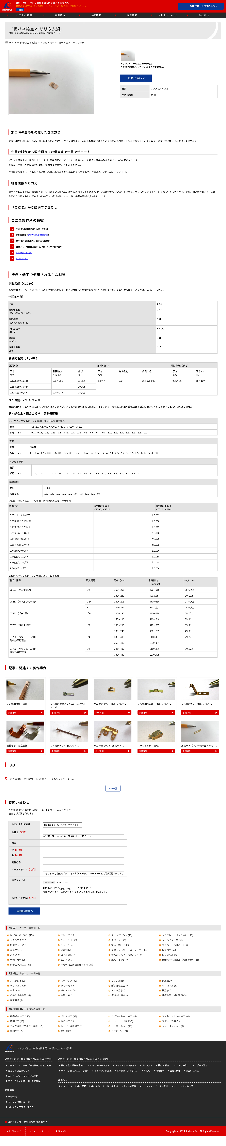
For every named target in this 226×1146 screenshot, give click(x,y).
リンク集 (62, 1132)
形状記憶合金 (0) (120, 986)
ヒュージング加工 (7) (122, 1022)
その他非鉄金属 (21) (20, 996)
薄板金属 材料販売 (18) (174, 996)
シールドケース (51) (172, 941)
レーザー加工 (182, 1066)
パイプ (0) (15, 955)
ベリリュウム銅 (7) (20, 986)
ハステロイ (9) (17, 981)
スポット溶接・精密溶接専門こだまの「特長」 (29, 1059)
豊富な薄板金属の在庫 (38, 235)
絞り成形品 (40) (170, 955)
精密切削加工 (164, 1066)
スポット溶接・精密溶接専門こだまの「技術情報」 (84, 1059)
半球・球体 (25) (18, 960)
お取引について (168, 15)
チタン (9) (15, 991)
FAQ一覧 (113, 788)
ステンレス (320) (69, 981)
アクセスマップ (149, 1087)
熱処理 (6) (66, 1032)
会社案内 (204, 15)
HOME (20, 10)
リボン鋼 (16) (118, 981)
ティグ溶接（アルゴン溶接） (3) (26, 1027)
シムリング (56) (69, 941)
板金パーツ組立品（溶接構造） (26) (180, 960)
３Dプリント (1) (119, 1032)
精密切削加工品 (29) (20, 965)
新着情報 (12, 1097)
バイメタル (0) (68, 991)
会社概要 (81, 1087)
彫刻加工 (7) (16, 1032)
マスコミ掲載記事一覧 (19, 1102)
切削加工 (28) (17, 1022)
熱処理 (147, 1071)
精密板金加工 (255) (20, 1017)
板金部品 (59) (169, 950)
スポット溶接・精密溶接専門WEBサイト (29, 1122)
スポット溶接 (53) (171, 1022)
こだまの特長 (24, 15)
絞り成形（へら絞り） (128, 1071)
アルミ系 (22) (118, 991)
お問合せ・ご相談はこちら (203, 6)
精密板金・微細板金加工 (73, 1066)
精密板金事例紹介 (29, 42)
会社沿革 (95, 1087)
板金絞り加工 (192, 1071)
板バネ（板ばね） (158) (22, 936)
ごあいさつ (66, 1087)
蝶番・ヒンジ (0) (120, 960)
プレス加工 (147, 1066)
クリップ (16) (68, 936)
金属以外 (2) (67, 996)
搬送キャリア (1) (18, 945)
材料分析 (160, 1071)
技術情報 (96, 15)
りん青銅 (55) (68, 986)
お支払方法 (187, 1087)
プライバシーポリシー (39, 1132)
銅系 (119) (167, 981)
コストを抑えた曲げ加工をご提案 (24, 1081)
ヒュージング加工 (103, 1071)
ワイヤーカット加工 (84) (124, 1017)
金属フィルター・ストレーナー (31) (129, 950)
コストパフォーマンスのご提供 (23, 1076)
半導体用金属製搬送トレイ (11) (77, 965)
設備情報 (132, 15)
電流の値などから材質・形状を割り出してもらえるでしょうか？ (43, 779)
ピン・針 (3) (67, 960)
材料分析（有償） (24, 252)
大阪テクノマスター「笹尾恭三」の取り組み (29, 1066)
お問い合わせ (111, 1087)
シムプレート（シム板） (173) (177, 936)
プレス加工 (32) (69, 1017)
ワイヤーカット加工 (100, 1066)
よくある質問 (130, 1087)
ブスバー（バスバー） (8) (175, 945)
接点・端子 (48, 42)
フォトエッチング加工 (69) (176, 1017)
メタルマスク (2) (18, 941)
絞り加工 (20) (68, 1022)
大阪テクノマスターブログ (21, 1107)
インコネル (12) (170, 986)
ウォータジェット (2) (173, 1027)
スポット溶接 (201, 1066)
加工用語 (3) (16, 1001)
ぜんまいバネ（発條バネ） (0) (126, 955)
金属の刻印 (175, 1071)
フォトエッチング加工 (125, 1066)
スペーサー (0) (118, 941)
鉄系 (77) (166, 991)
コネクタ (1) (16, 950)
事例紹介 (60, 15)
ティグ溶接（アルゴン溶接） (75, 1071)
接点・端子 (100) (120, 945)
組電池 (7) (66, 950)
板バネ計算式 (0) (120, 996)
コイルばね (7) (68, 955)
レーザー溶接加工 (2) (71, 1027)
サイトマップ (15, 1132)
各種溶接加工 (22, 258)
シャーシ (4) (67, 945)
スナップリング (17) (121, 936)
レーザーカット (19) (121, 1027)
